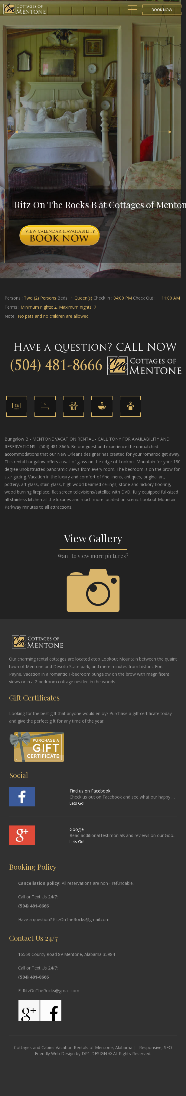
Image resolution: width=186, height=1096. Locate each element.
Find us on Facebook (90, 791)
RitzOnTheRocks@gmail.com (81, 919)
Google (77, 829)
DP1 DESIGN (94, 1053)
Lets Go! (77, 803)
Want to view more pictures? (93, 555)
